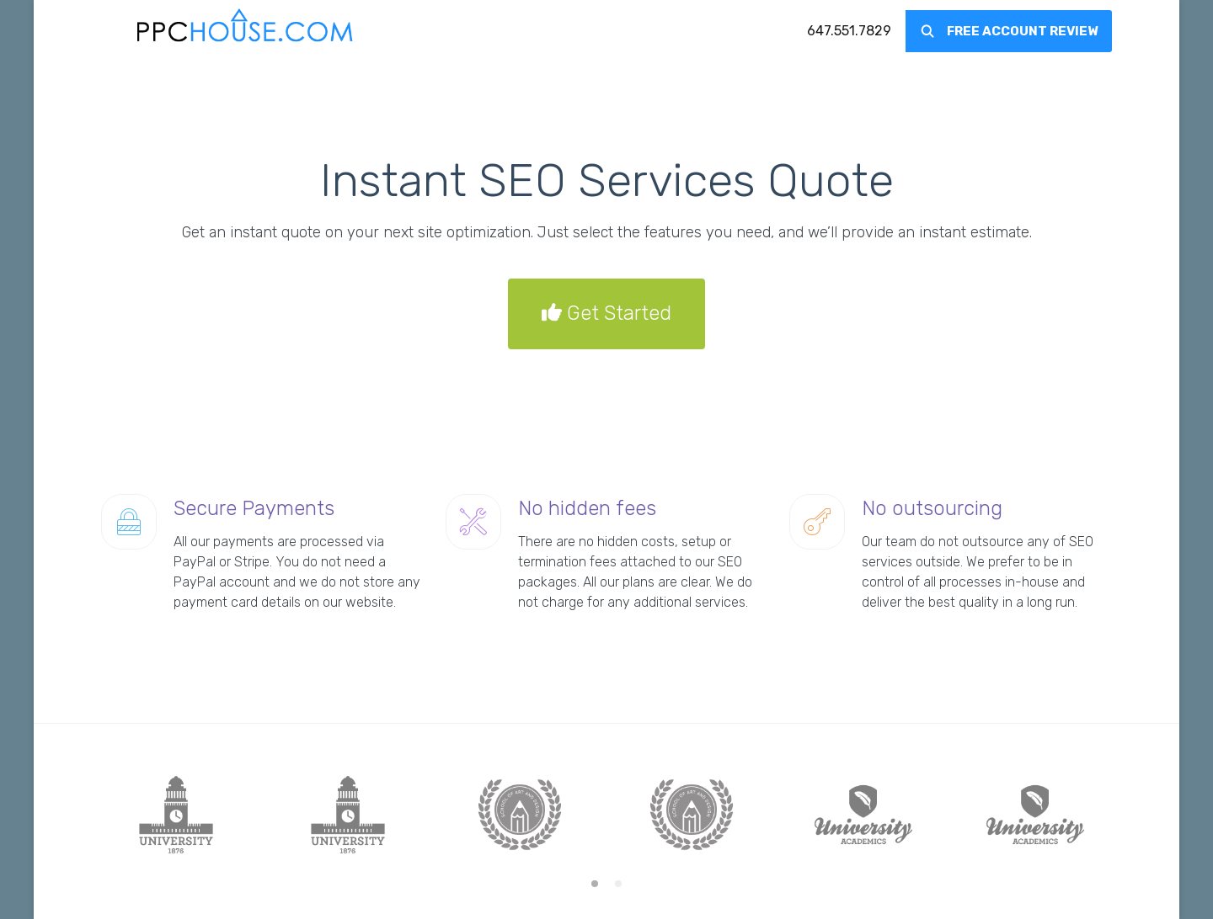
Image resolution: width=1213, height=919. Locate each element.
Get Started (606, 314)
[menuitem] (849, 31)
